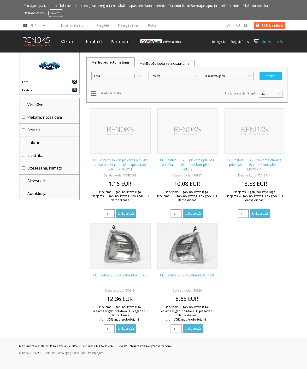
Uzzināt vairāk (35, 13)
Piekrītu (56, 13)
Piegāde (102, 25)
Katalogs (63, 353)
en (246, 25)
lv (228, 25)
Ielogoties (219, 41)
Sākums (68, 41)
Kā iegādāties (128, 25)
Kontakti (95, 41)
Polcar (153, 25)
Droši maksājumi (74, 25)
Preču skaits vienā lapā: (240, 93)
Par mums (121, 41)
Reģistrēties (240, 41)
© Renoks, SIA (28, 353)
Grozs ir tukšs (272, 41)
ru (237, 25)
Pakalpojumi (96, 353)
